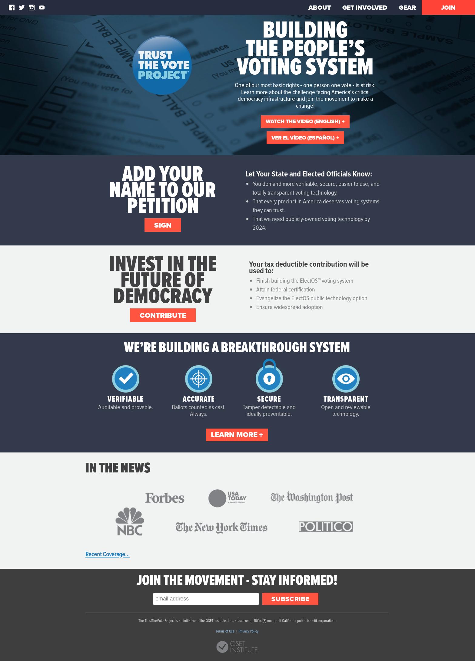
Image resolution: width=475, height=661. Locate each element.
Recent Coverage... (107, 554)
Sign (162, 225)
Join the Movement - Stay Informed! (237, 580)
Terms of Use (225, 631)
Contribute (163, 315)
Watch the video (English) (303, 121)
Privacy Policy (248, 631)
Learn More (234, 434)
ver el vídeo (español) (303, 138)
